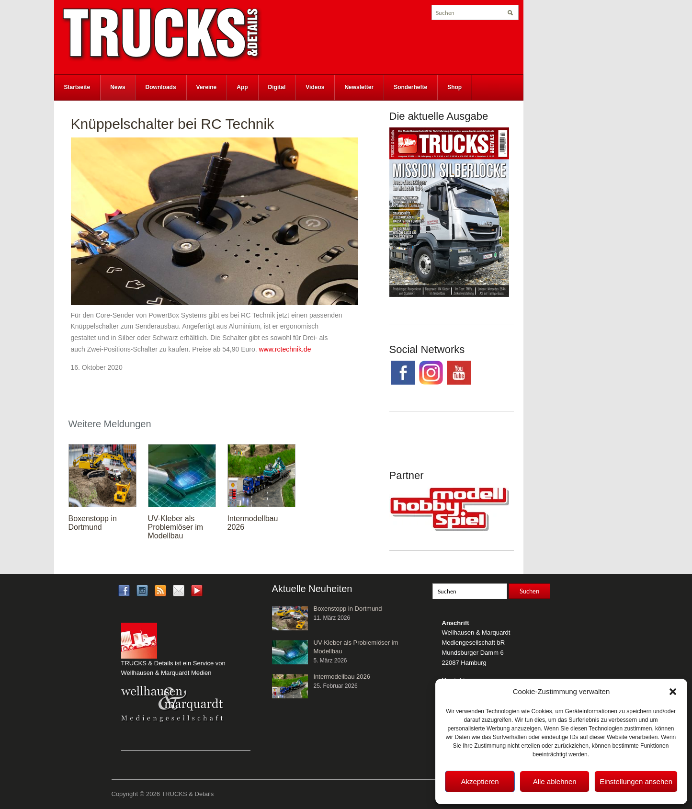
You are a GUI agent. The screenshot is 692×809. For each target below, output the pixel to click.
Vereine (206, 87)
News (117, 87)
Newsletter (359, 87)
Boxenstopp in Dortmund (92, 522)
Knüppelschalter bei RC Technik (172, 124)
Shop (454, 87)
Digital (277, 87)
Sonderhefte (410, 87)
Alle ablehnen (555, 781)
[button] (673, 691)
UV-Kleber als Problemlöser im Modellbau (176, 527)
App (242, 87)
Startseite (77, 87)
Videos (315, 87)
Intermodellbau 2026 (342, 676)
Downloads (161, 87)
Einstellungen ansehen (636, 781)
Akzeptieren (480, 781)
